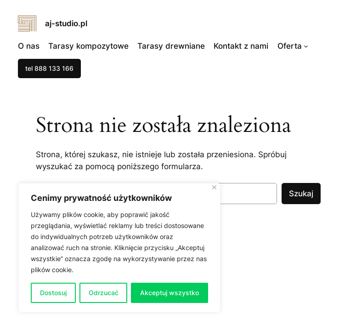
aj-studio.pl (66, 23)
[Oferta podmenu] (306, 45)
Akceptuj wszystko (169, 293)
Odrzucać (104, 293)
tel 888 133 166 (49, 68)
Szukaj (301, 193)
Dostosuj (53, 293)
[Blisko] (214, 187)
